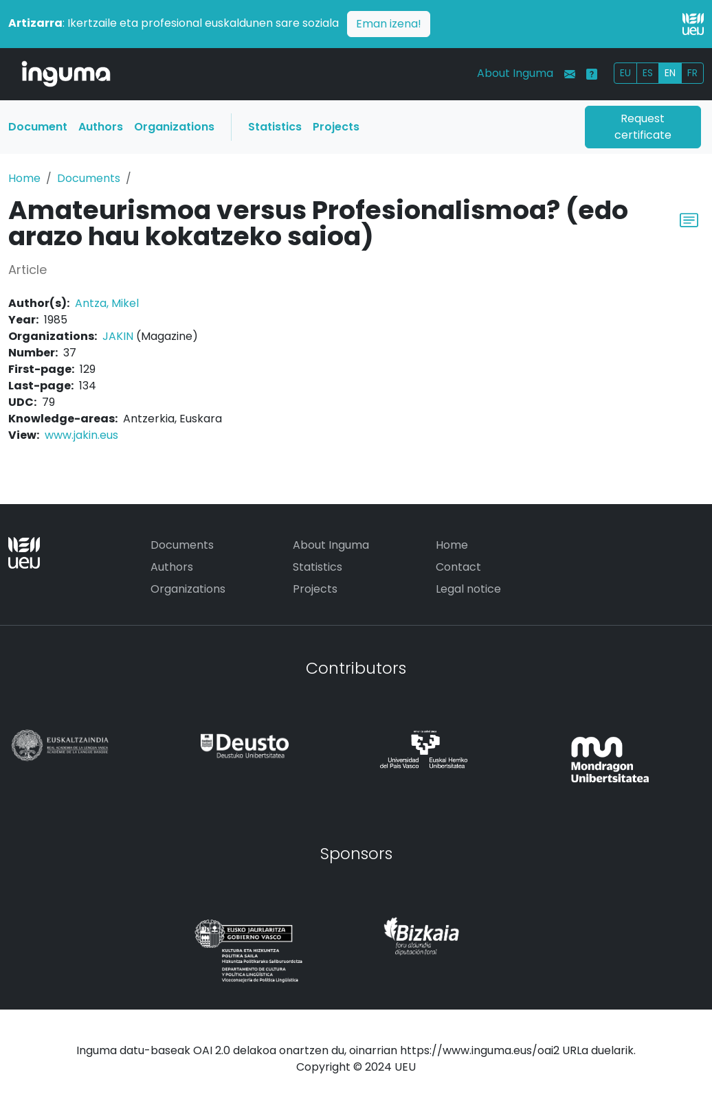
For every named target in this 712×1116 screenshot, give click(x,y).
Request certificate (642, 127)
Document (37, 127)
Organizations (174, 127)
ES (648, 73)
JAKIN (117, 336)
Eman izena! (388, 24)
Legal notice (468, 589)
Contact (458, 567)
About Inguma (515, 73)
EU (625, 73)
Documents (88, 178)
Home (24, 178)
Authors (100, 127)
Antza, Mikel (107, 303)
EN (670, 73)
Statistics (275, 127)
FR (692, 73)
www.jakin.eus (81, 435)
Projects (336, 127)
